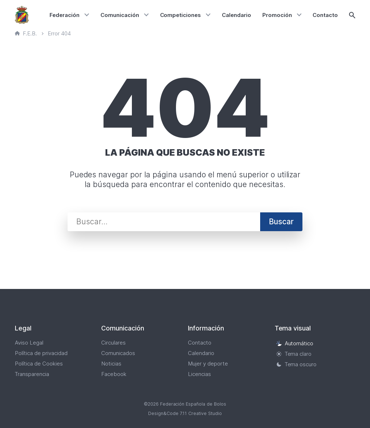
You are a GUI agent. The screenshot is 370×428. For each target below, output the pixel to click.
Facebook (113, 374)
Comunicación (119, 15)
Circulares (113, 342)
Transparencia (32, 374)
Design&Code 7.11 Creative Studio (185, 413)
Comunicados (118, 353)
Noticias (111, 363)
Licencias (199, 374)
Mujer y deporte (208, 363)
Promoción (277, 15)
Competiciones (180, 15)
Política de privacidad (41, 353)
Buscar (281, 221)
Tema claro (294, 354)
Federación (64, 15)
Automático (295, 343)
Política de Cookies (39, 363)
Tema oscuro (296, 364)
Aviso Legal (29, 342)
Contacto (325, 15)
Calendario (236, 15)
